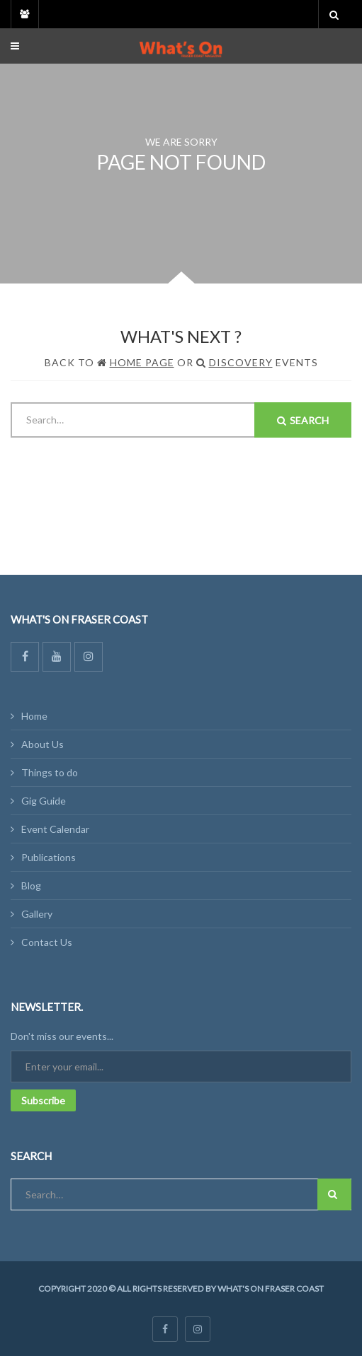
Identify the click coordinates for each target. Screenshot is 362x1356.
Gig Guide (43, 801)
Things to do (49, 772)
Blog (31, 885)
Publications (48, 857)
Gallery (36, 914)
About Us (42, 744)
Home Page (142, 362)
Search (303, 420)
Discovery (241, 362)
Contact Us (46, 942)
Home (34, 716)
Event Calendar (55, 829)
